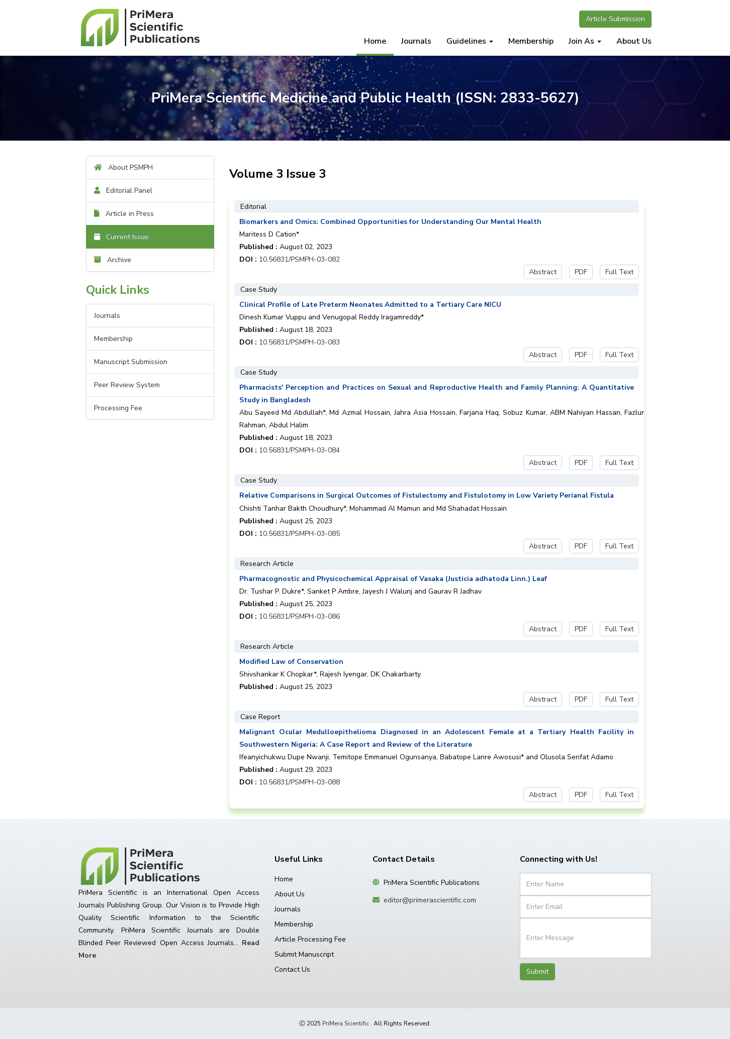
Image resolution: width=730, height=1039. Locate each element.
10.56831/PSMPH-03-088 (299, 782)
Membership (531, 41)
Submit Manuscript (304, 954)
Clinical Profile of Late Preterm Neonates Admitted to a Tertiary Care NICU (370, 304)
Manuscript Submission (130, 362)
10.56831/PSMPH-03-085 (299, 533)
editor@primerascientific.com (430, 900)
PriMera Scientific (345, 1023)
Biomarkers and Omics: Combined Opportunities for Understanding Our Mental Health (390, 221)
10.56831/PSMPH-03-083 (299, 342)
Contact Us (292, 969)
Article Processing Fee (310, 939)
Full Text (619, 272)
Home (375, 41)
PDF (581, 272)
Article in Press (124, 213)
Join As (585, 41)
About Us (634, 41)
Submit (537, 971)
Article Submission (615, 19)
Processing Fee (118, 408)
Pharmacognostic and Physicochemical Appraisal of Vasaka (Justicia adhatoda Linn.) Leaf (393, 579)
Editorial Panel (123, 190)
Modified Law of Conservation (291, 661)
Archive (112, 260)
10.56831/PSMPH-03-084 (299, 450)
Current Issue (121, 237)
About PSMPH (123, 167)
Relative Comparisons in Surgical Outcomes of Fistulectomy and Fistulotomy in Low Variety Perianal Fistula (426, 495)
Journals (416, 41)
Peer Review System (127, 385)
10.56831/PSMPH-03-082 (299, 259)
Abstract (543, 272)
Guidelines (469, 41)
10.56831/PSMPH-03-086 (299, 616)
